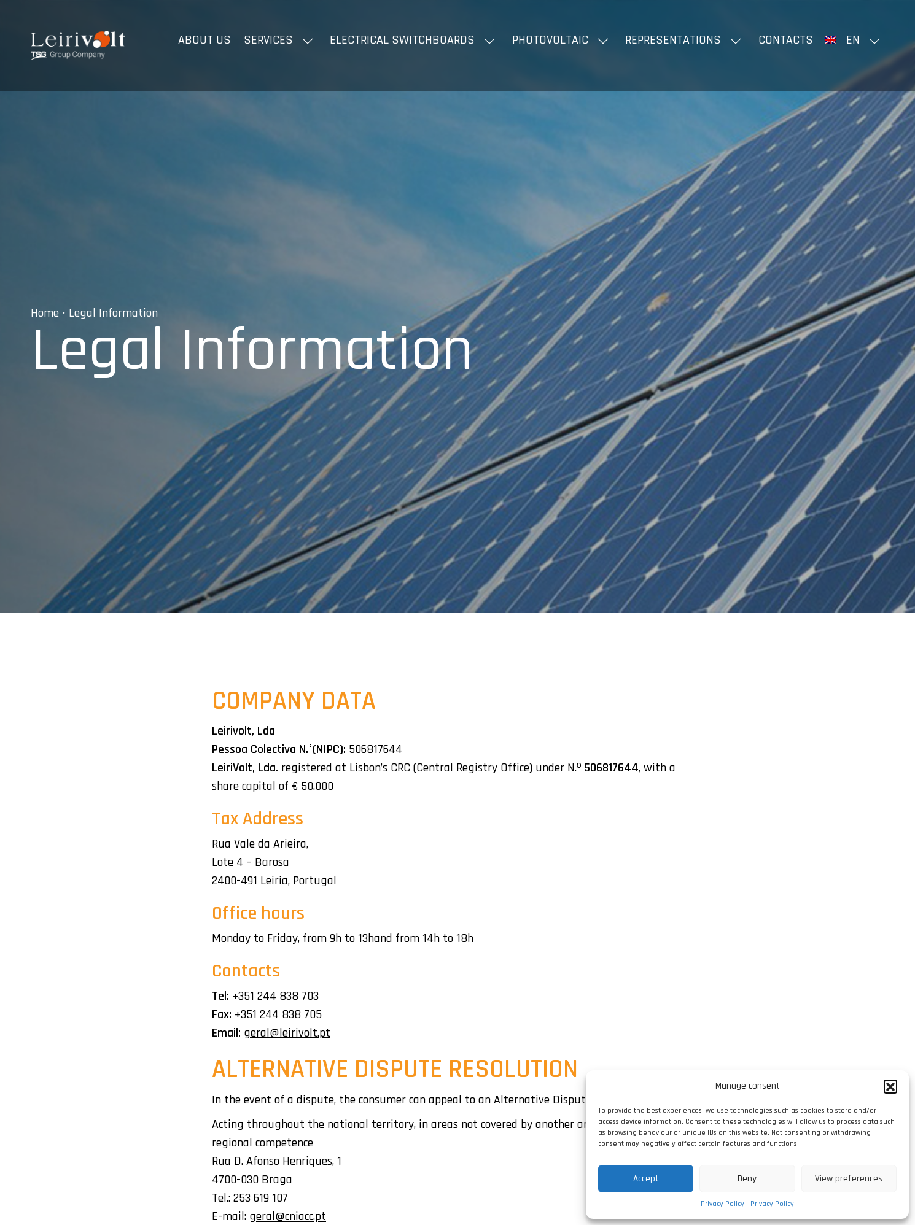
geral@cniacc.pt (287, 1216)
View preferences (848, 1178)
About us (204, 40)
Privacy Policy (722, 1203)
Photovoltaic (550, 40)
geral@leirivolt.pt (287, 1033)
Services (268, 40)
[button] (890, 1086)
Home (45, 313)
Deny (747, 1178)
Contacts (785, 40)
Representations (673, 40)
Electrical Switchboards (402, 40)
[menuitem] (854, 40)
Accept (646, 1178)
